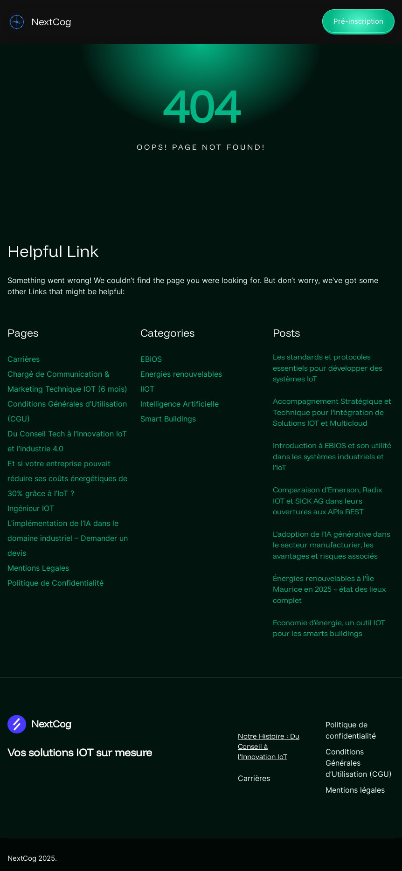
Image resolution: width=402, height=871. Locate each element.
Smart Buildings (168, 419)
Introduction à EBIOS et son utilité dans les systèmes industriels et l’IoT (332, 457)
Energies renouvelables (181, 374)
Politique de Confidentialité (55, 583)
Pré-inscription (358, 21)
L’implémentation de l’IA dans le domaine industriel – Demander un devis (67, 538)
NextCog (51, 21)
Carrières (23, 359)
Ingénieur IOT (30, 508)
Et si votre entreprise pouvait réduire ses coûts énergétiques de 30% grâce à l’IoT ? (67, 478)
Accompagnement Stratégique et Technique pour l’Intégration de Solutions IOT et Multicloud (332, 413)
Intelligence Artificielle (179, 404)
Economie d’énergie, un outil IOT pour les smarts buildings (329, 631)
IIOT (147, 389)
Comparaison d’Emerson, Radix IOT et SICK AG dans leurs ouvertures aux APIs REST (327, 502)
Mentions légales (336, 782)
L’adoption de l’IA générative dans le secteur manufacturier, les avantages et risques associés (331, 547)
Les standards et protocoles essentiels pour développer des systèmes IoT (327, 368)
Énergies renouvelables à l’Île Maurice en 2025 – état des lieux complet (329, 592)
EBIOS (151, 359)
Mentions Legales (38, 568)
